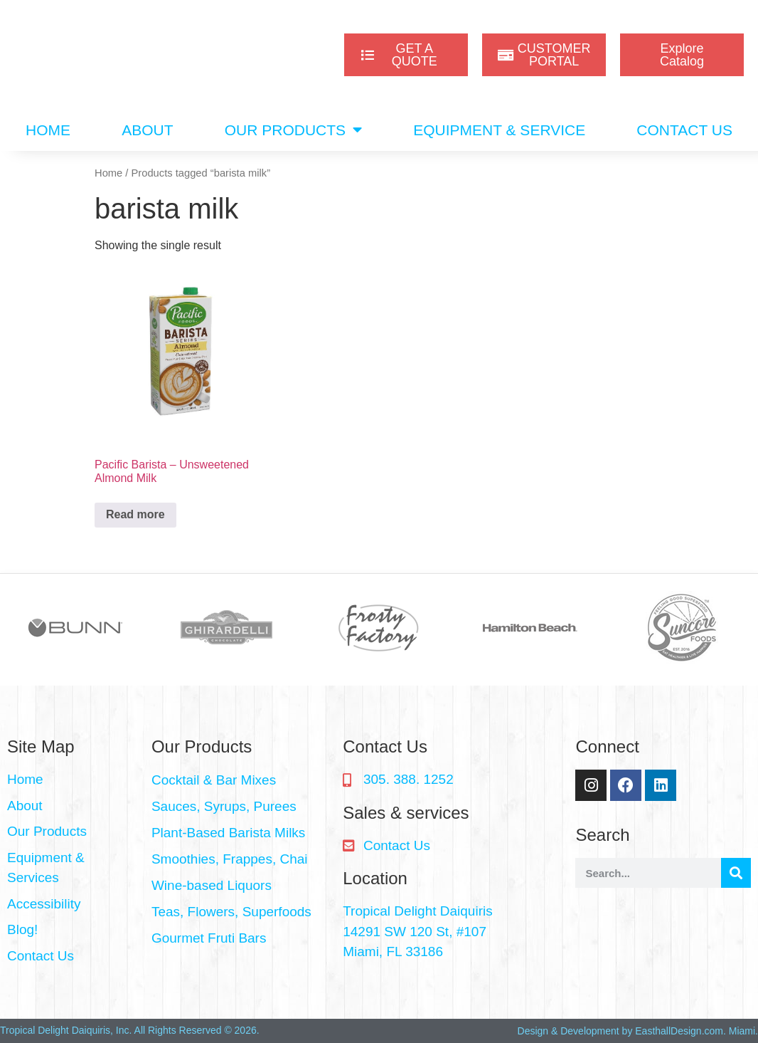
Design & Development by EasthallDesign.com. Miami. (638, 1031)
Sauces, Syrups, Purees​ (224, 806)
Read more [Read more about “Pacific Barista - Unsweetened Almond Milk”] (135, 514)
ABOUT (147, 130)
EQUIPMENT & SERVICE (499, 130)
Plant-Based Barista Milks (228, 832)
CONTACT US (684, 130)
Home (108, 173)
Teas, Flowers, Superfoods (231, 911)
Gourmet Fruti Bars (209, 938)
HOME (48, 130)
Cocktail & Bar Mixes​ (213, 779)
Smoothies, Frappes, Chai (229, 858)
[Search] (736, 873)
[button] (240, 780)
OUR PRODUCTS (293, 130)
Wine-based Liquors (211, 885)
